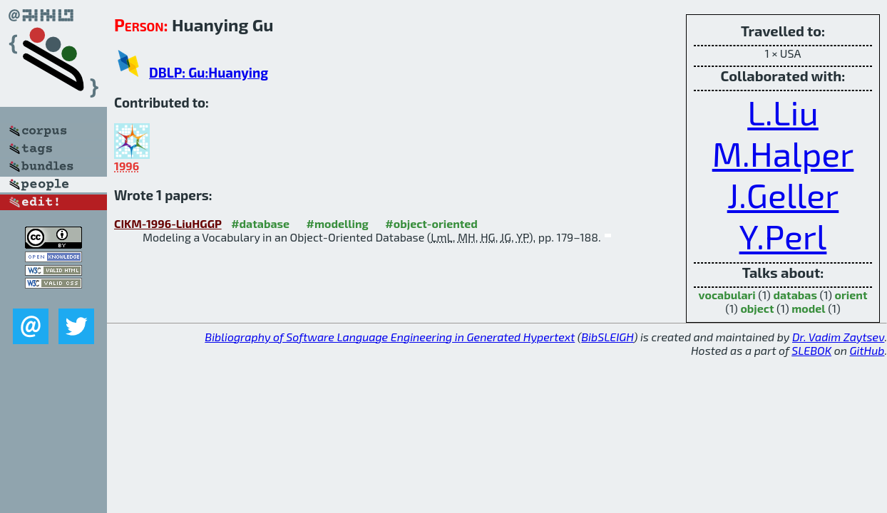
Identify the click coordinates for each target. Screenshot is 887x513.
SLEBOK (811, 350)
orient (851, 294)
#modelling (338, 223)
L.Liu (783, 112)
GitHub (867, 350)
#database (260, 223)
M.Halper (783, 153)
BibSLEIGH (607, 336)
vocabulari (727, 294)
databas (794, 294)
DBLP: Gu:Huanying (208, 72)
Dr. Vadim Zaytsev (838, 336)
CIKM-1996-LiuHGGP (168, 223)
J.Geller (783, 194)
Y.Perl (783, 235)
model (808, 308)
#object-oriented (431, 223)
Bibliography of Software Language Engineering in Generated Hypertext (390, 336)
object (757, 308)
